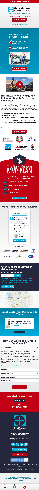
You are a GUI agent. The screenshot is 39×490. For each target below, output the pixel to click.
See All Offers (19, 331)
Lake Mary (21, 278)
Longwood (12, 280)
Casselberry (13, 278)
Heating (4, 369)
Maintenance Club (8, 376)
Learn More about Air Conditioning (11, 365)
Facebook (13, 444)
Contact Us (19, 400)
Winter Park (28, 282)
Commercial (5, 380)
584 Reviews (22, 213)
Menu (5, 484)
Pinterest (26, 444)
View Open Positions (24, 1)
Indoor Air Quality (8, 373)
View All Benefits (19, 198)
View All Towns (8, 286)
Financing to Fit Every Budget (19, 24)
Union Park (11, 282)
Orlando (25, 280)
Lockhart (4, 280)
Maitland (18, 280)
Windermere (19, 282)
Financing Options (19, 449)
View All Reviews (19, 240)
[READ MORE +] (5, 126)
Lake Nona (29, 278)
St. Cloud (4, 282)
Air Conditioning (7, 347)
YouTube (22, 444)
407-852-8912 (24, 487)
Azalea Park (5, 278)
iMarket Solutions (12, 469)
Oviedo (30, 280)
